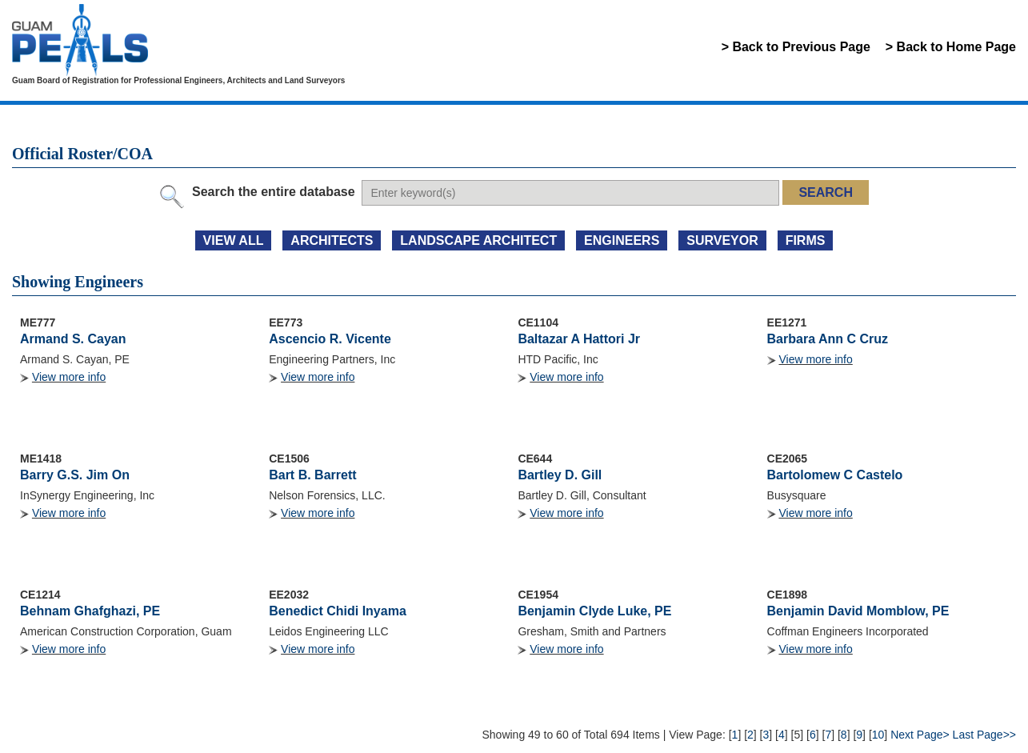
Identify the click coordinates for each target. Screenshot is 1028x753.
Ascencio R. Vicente (330, 339)
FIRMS (806, 240)
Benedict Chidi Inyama (337, 611)
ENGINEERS (621, 240)
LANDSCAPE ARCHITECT (478, 240)
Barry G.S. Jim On (75, 475)
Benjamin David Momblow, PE (858, 611)
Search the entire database (273, 191)
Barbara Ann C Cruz (827, 339)
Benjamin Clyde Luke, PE (594, 611)
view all (233, 240)
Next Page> (920, 734)
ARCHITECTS (331, 240)
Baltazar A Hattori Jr (579, 339)
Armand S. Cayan (73, 339)
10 (878, 734)
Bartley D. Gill (560, 475)
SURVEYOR (722, 240)
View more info (69, 376)
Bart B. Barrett (312, 475)
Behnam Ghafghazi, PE (90, 611)
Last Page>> (984, 734)
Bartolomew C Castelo (835, 475)
